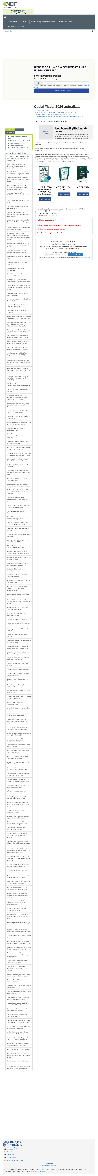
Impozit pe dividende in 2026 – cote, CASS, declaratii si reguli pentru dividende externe (17, 902)
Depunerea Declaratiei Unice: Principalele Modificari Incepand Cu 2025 (17, 499)
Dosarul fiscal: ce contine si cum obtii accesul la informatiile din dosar (18, 998)
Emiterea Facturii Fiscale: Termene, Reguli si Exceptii (17, 680)
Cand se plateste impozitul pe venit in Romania (18, 629)
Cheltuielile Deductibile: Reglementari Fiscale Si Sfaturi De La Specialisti (18, 1038)
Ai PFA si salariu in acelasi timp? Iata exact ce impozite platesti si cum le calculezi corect (18, 158)
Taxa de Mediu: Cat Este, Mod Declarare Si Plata (16, 429)
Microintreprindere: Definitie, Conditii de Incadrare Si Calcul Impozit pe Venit (18, 1067)
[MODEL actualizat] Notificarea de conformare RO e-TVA (17, 275)
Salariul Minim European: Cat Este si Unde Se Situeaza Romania (18, 411)
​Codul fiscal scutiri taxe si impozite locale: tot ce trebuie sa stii (17, 1010)
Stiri (10, 130)
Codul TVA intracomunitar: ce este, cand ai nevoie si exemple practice (19, 518)
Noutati (19, 130)
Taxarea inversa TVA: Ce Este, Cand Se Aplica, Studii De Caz (19, 986)
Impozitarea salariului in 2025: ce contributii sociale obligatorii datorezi (18, 888)
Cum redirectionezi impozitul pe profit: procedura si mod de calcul (18, 774)
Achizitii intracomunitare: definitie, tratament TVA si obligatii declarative (18, 823)
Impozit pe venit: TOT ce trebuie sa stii (18, 1049)
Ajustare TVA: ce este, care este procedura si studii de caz (16, 909)
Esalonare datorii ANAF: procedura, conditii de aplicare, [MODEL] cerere (18, 647)
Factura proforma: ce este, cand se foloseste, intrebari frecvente (17, 714)
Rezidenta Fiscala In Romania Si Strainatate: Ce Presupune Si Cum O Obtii (18, 721)
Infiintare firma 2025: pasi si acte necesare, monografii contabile (16, 792)
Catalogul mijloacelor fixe (16, 143)
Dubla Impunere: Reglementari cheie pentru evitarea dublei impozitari (18, 595)
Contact (9, 1152)
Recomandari (10, 133)
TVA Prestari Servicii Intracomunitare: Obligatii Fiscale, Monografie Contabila (18, 384)
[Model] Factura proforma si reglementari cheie (15, 703)
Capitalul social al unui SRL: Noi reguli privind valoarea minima (18, 228)
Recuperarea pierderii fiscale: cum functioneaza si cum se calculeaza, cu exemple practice (18, 954)
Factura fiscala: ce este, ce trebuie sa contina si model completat (18, 1004)
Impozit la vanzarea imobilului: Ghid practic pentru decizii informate (17, 1044)
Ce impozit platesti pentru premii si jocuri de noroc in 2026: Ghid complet (19, 948)
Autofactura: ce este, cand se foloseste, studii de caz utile (18, 624)
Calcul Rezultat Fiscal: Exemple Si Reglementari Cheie (17, 575)
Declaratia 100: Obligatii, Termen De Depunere (18, 465)
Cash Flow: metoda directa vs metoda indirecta (18, 529)
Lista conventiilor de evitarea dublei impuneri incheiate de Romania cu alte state (18, 472)
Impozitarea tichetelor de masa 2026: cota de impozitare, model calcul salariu (18, 942)
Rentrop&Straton (18, 11)
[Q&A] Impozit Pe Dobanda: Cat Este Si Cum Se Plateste (19, 581)
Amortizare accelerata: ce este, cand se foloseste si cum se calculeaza (19, 876)
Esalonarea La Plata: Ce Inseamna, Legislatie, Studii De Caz (17, 608)
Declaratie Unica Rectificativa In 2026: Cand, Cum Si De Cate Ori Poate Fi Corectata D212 (18, 491)
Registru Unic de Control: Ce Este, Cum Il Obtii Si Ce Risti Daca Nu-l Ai (19, 423)
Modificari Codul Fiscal (65, 22)
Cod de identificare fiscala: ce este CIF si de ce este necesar (18, 1015)
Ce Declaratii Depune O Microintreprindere (14, 570)
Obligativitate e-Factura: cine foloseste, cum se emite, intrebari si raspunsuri (18, 975)
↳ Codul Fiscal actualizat (41, 110)
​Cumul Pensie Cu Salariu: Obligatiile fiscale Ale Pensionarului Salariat (18, 460)
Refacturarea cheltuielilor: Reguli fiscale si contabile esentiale (19, 614)
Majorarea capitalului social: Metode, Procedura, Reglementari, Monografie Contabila (18, 222)
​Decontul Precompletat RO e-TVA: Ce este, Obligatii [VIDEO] (18, 541)
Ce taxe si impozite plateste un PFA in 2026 (18, 201)
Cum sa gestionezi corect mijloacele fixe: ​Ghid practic (17, 207)
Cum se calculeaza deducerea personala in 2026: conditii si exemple (18, 780)
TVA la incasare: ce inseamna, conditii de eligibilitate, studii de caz (18, 1027)
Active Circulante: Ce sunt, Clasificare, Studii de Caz (18, 686)
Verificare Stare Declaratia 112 (18, 148)
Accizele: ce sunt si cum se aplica (17, 619)
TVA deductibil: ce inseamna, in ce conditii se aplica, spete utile (17, 871)
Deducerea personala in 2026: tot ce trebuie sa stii (18, 1062)
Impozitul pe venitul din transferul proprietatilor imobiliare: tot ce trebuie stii (19, 930)
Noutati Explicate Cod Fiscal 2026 (17, 22)
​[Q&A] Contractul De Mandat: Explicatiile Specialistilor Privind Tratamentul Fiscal (19, 317)
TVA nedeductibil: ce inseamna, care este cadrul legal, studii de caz (18, 865)
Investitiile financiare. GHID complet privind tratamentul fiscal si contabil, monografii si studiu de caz (17, 187)
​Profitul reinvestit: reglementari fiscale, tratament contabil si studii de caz (18, 342)
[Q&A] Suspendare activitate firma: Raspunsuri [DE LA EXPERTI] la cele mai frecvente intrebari (18, 355)
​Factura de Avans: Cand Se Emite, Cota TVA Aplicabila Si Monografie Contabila (19, 454)
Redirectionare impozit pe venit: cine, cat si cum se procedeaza (18, 786)
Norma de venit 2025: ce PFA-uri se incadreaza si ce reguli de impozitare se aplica (19, 916)
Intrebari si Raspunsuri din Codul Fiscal (43, 22)
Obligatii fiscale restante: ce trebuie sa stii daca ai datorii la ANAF (18, 658)
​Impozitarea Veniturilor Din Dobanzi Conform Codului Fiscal (17, 305)
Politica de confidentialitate (15, 1160)
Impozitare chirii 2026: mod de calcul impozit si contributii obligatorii (18, 817)
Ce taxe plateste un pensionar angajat (18, 669)
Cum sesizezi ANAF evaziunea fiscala (18, 137)
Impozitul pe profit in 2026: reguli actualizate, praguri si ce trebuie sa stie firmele (18, 1055)
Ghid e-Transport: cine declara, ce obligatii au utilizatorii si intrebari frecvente (17, 835)
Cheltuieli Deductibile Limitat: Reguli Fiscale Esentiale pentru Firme (17, 523)
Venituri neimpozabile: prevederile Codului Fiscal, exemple (17, 961)
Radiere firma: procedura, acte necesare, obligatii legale (16, 828)
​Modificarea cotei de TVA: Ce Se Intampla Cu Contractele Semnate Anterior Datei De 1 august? (17, 397)
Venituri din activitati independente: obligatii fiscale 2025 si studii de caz (17, 1033)
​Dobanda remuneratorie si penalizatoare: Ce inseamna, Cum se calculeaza (18, 436)
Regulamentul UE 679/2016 (83, 257)
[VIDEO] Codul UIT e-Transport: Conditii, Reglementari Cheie (16, 546)
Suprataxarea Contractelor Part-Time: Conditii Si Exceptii (18, 294)
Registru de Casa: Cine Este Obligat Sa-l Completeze (19, 417)
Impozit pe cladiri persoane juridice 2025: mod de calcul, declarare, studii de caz (18, 804)
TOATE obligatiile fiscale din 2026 (19, 141)
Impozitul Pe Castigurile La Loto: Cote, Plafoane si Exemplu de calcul (18, 653)
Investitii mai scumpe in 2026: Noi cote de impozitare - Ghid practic (18, 740)
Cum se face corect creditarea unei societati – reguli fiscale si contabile (17, 348)
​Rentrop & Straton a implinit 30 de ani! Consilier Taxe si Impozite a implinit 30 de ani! (18, 287)
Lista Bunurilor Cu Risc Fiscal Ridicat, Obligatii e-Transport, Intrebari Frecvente (18, 405)
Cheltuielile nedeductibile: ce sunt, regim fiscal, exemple (19, 992)
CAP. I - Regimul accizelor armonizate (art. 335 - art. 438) (48, 214)
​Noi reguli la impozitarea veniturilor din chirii (18, 257)
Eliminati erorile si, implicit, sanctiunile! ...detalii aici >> (53, 233)
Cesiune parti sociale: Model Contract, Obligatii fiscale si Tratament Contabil (18, 331)
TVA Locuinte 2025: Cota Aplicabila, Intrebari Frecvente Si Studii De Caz (17, 336)
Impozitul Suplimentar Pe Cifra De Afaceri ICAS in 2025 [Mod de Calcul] (18, 552)
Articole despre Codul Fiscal (15, 26)
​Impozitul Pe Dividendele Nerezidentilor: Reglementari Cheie (19, 479)
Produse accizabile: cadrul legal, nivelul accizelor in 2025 (18, 745)
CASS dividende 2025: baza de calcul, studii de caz (18, 709)
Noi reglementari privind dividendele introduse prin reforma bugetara (17, 251)
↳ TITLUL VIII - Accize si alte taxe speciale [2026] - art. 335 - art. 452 (55, 112)
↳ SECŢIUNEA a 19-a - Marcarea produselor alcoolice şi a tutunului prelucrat (60, 116)
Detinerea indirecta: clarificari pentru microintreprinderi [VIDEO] (17, 564)
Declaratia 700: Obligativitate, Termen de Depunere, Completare (18, 442)
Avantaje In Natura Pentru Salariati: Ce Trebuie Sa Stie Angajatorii (18, 300)
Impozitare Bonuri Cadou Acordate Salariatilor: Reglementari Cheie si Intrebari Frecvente (17, 588)
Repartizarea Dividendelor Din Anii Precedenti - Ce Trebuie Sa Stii (17, 512)
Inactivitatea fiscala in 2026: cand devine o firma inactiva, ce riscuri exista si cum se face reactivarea (18, 850)
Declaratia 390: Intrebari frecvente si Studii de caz (18, 263)
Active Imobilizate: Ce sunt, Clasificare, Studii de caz (18, 691)
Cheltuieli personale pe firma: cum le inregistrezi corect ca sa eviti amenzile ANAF (18, 245)
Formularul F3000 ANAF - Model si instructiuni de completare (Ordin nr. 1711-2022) (17, 378)
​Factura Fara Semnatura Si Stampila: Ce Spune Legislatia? (18, 674)
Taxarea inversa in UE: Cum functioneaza (15, 269)
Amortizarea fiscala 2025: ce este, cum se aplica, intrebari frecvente (18, 882)
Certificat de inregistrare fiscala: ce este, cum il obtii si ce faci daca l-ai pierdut (19, 1021)
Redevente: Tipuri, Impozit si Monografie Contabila (19, 535)
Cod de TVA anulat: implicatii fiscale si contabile (18, 390)
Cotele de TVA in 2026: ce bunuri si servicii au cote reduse (17, 981)
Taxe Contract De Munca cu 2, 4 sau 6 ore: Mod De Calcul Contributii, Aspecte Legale (18, 362)
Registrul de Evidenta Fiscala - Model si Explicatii (19, 664)
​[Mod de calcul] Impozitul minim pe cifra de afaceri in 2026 (18, 558)
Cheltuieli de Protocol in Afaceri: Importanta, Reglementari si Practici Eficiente (17, 968)
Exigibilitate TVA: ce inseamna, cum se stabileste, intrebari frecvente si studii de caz (19, 924)
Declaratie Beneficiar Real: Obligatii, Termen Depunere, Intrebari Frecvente (18, 485)
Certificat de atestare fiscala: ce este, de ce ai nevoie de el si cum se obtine (19, 769)
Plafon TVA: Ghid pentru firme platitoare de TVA (19, 936)
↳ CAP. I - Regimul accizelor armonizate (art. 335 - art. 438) (53, 114)
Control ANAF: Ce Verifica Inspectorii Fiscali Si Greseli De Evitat (18, 506)
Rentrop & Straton (40, 1171)
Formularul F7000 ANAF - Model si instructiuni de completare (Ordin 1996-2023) (18, 370)
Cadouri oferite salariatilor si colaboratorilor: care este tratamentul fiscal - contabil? (18, 214)
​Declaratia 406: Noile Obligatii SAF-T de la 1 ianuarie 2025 (19, 641)
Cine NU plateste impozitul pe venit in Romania (18, 635)
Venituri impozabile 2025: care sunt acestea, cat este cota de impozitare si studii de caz (18, 895)
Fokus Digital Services (49, 1165)
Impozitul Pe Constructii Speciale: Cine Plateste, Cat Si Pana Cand (18, 448)
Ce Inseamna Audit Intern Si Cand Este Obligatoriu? (18, 311)
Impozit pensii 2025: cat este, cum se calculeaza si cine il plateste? (18, 763)
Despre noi (10, 1154)
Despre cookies (11, 1157)
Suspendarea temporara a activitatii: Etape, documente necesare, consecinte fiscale (19, 179)
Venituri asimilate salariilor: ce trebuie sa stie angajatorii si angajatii (19, 734)
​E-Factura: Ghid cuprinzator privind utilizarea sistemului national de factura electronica (18, 843)
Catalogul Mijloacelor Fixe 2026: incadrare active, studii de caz (16, 797)
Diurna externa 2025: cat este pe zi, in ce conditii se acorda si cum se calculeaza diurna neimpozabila (18, 324)
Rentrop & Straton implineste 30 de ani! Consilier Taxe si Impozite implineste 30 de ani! (18, 601)
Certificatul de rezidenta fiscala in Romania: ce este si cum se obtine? (17, 728)
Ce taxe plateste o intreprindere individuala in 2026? (16, 811)
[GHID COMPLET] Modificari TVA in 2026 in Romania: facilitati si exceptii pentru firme (18, 195)
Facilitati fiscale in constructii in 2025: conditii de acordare (18, 751)
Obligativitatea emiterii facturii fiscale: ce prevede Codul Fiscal (19, 697)
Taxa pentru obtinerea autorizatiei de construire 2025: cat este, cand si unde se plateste (18, 858)
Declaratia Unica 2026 (15, 145)
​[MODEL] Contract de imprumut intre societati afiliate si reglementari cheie (18, 173)
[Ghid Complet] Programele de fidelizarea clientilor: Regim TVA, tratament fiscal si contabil (16, 166)
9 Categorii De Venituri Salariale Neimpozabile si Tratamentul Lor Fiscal (18, 280)
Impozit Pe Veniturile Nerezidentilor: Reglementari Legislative (17, 757)
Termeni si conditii (12, 1149)
